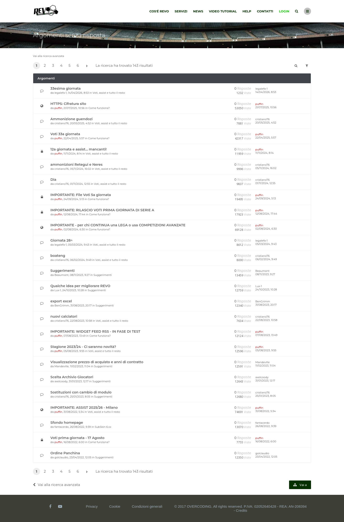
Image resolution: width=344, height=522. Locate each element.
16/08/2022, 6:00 (265, 441)
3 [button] (53, 65)
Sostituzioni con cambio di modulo (81, 392)
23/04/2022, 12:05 (266, 456)
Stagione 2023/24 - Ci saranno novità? (83, 347)
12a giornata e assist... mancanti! (78, 149)
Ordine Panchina (65, 453)
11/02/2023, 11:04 (265, 365)
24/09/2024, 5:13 (265, 198)
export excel (61, 301)
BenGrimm (61, 305)
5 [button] (70, 65)
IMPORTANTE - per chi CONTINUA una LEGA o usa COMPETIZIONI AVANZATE (117, 225)
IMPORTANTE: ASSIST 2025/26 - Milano (84, 407)
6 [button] (78, 65)
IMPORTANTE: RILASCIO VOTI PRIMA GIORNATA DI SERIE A (102, 210)
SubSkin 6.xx (103, 427)
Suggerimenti (62, 271)
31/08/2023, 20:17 (266, 304)
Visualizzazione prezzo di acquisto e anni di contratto (96, 362)
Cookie (114, 506)
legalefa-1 (60, 92)
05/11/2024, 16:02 (265, 168)
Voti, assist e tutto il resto (109, 92)
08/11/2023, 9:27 (265, 274)
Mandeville (61, 366)
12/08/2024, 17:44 (266, 213)
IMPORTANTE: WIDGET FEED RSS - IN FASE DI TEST (95, 331)
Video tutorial (223, 11)
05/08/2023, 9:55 (265, 350)
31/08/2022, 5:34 (265, 411)
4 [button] (61, 65)
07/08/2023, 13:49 (266, 335)
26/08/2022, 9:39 (265, 426)
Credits (241, 510)
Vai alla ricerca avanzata (48, 56)
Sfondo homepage (66, 422)
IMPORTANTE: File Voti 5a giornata (80, 195)
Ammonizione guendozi (71, 119)
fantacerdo (61, 427)
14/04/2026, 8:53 (265, 92)
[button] (86, 66)
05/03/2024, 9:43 (266, 244)
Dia (53, 179)
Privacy (92, 506)
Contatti (265, 11)
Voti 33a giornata (65, 134)
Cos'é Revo (159, 11)
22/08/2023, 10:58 (266, 320)
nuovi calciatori (63, 316)
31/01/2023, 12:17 (265, 380)
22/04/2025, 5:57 (265, 137)
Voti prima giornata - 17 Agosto (77, 438)
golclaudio (61, 457)
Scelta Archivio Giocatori (71, 377)
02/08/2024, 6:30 (266, 228)
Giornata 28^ (61, 240)
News (198, 11)
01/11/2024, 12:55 (265, 183)
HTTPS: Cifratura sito (68, 104)
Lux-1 (57, 290)
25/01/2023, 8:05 (265, 396)
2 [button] (45, 65)
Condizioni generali (147, 506)
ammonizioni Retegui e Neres (76, 164)
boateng (57, 255)
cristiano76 (61, 123)
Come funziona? (99, 108)
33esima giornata (65, 88)
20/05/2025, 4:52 (265, 122)
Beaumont (61, 275)
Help (246, 11)
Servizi (181, 11)
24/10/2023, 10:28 (266, 289)
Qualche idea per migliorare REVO (80, 286)
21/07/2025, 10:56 (265, 107)
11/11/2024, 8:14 (264, 153)
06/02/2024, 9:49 (266, 259)
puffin (58, 108)
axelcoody (61, 381)
